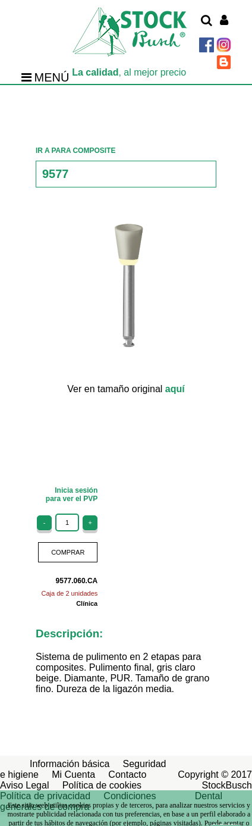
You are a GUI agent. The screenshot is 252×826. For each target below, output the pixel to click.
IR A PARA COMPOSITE (75, 150)
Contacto (127, 774)
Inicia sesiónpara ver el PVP (71, 494)
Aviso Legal (24, 785)
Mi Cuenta (73, 774)
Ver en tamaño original (125, 389)
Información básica (69, 764)
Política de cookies (101, 785)
